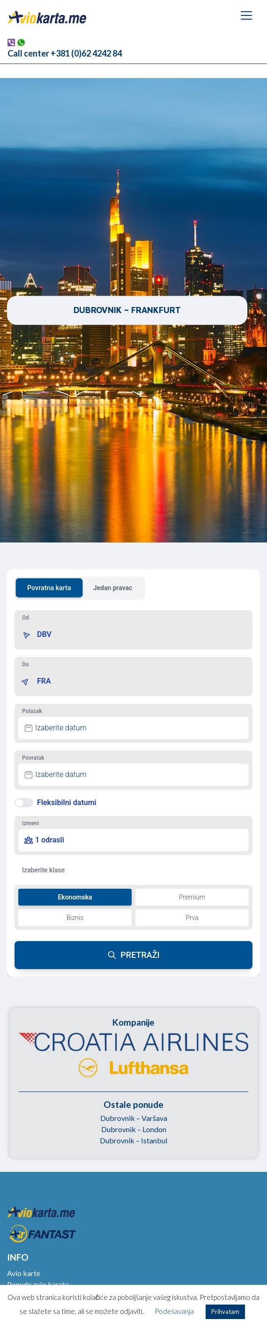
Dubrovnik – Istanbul (133, 1140)
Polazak (32, 711)
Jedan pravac (113, 588)
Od (25, 617)
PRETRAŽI (133, 955)
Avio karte (23, 1273)
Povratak (33, 758)
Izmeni (30, 823)
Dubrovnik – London (133, 1129)
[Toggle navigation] (246, 15)
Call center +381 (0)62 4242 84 (64, 53)
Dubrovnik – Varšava (133, 1117)
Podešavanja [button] (174, 1311)
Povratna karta (49, 588)
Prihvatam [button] (225, 1311)
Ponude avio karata (38, 1284)
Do (25, 664)
